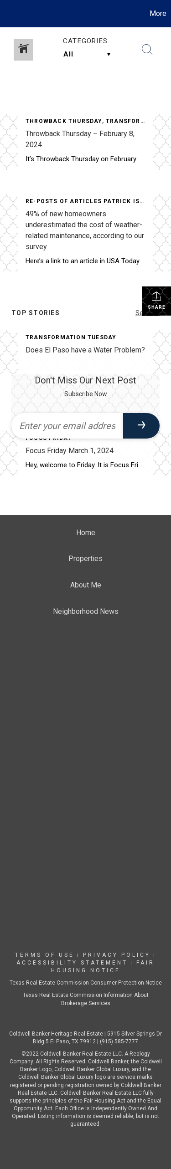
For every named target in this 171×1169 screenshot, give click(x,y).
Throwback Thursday (64, 121)
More (158, 13)
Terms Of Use (44, 955)
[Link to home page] (8, 13)
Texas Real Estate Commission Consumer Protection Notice (86, 983)
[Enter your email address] (67, 426)
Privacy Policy (116, 955)
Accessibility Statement (72, 963)
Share (157, 300)
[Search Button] (147, 49)
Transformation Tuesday (71, 337)
